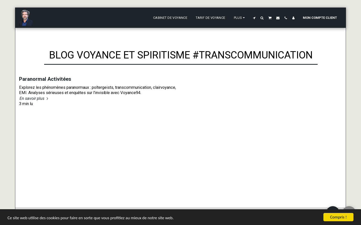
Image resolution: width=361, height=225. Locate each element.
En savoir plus (35, 98)
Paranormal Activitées (45, 79)
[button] (254, 18)
